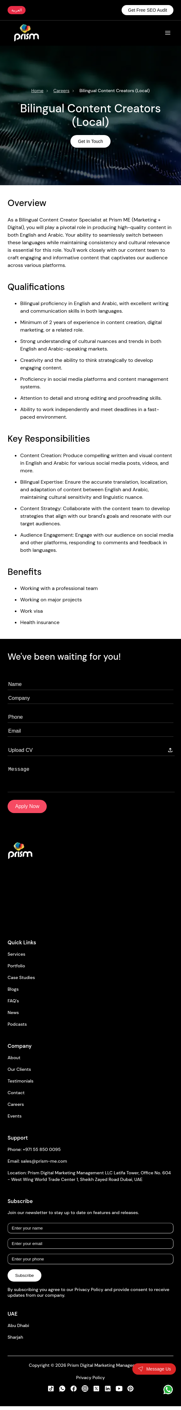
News (13, 1017)
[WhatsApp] (168, 1389)
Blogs (13, 994)
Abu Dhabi (18, 1330)
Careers (61, 90)
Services (16, 959)
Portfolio (16, 971)
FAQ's (13, 1006)
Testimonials (20, 1086)
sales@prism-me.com (44, 1166)
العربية (16, 10)
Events (14, 1121)
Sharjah (15, 1342)
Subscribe (24, 1280)
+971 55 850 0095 (42, 1154)
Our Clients (19, 1074)
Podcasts (17, 1029)
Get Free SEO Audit (147, 10)
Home (37, 90)
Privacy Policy (90, 1382)
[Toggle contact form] (154, 1369)
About (14, 1062)
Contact (16, 1097)
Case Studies (21, 982)
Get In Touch (90, 141)
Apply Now (27, 811)
